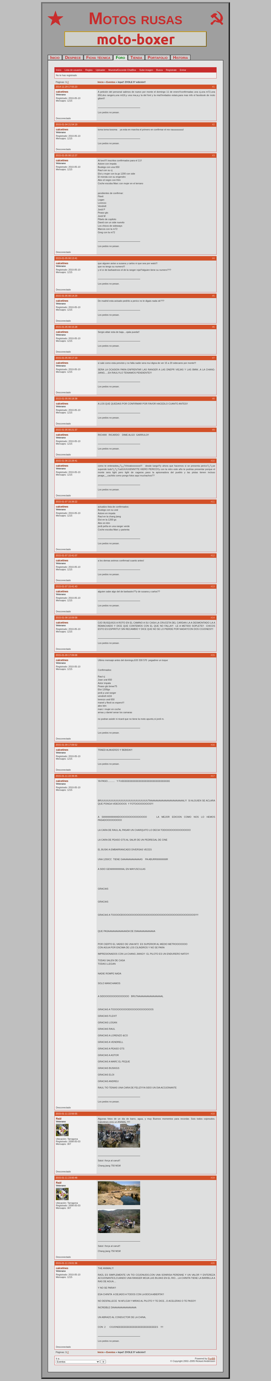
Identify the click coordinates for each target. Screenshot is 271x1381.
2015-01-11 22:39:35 (66, 776)
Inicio (54, 57)
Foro (120, 57)
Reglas (89, 70)
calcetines (62, 91)
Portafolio (157, 57)
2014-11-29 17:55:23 (66, 86)
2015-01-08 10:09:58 (66, 617)
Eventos (110, 82)
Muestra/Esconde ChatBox (122, 70)
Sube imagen (146, 70)
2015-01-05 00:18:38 (66, 398)
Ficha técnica (98, 57)
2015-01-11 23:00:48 (66, 1177)
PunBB (211, 1358)
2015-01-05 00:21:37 (66, 429)
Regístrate (171, 70)
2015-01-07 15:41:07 (66, 555)
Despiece (73, 57)
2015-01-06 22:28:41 (66, 460)
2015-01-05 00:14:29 (66, 295)
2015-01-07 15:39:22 (66, 501)
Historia (180, 57)
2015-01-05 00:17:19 (66, 358)
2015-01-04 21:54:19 (66, 124)
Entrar (183, 70)
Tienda (136, 57)
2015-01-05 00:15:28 (66, 327)
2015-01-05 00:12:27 (66, 155)
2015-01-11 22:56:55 (66, 1113)
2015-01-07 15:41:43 (66, 586)
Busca (159, 70)
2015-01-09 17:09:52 (66, 745)
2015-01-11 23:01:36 (66, 1263)
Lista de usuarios (73, 70)
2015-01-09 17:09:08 (66, 655)
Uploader (100, 70)
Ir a (81, 1360)
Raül (58, 1118)
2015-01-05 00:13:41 (66, 258)
